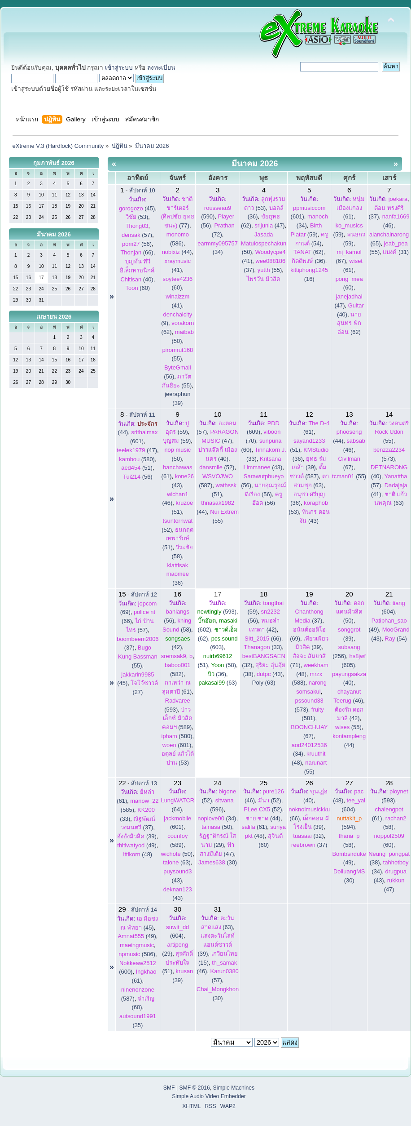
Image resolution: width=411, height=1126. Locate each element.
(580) (137, 459)
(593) (217, 611)
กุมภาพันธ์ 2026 (53, 163)
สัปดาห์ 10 (142, 190)
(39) (137, 836)
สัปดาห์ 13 (144, 783)
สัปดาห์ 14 (144, 909)
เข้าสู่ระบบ (119, 67)
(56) (137, 243)
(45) (137, 208)
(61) (351, 208)
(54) (396, 638)
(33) (263, 647)
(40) (136, 279)
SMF (169, 1088)
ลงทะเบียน (161, 67)
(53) (137, 217)
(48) (138, 854)
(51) (137, 467)
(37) (309, 844)
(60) (138, 288)
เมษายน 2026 (54, 316)
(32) (308, 835)
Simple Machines (234, 1088)
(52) (216, 467)
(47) (269, 225)
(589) (177, 718)
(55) (270, 270)
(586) (136, 954)
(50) (263, 243)
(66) (136, 252)
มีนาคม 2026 (54, 234)
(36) (308, 261)
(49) (137, 845)
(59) (177, 440)
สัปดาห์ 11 (142, 414)
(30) (217, 862)
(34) (216, 818)
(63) (217, 682)
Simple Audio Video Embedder (209, 1096)
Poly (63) (263, 682)
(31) (396, 252)
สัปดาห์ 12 (144, 594)
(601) (177, 745)
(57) (137, 234)
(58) (223, 665)
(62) (308, 252)
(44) (177, 252)
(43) (270, 674)
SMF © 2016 (194, 1088)
